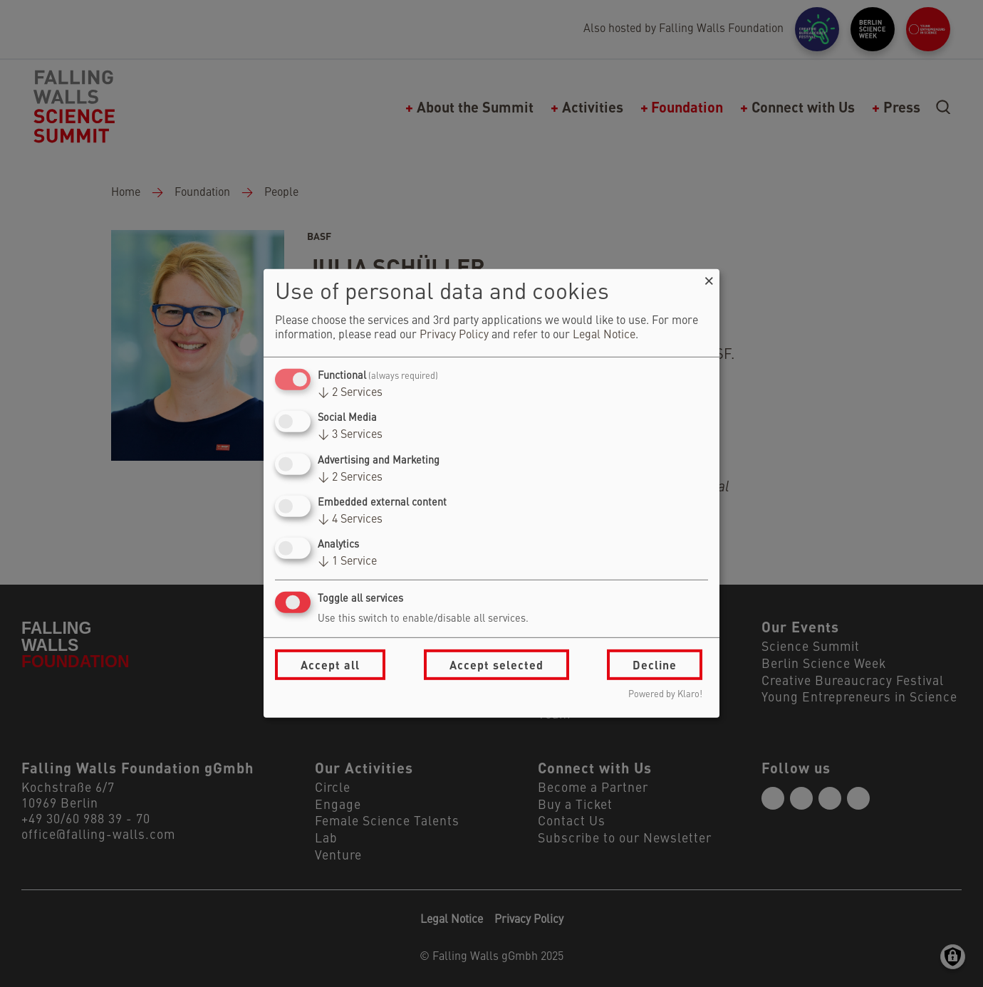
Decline (655, 664)
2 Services (350, 393)
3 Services (350, 435)
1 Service (347, 562)
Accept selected (496, 664)
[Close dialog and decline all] (708, 278)
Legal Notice (604, 335)
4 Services (350, 520)
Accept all (330, 664)
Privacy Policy (454, 335)
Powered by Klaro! (665, 694)
